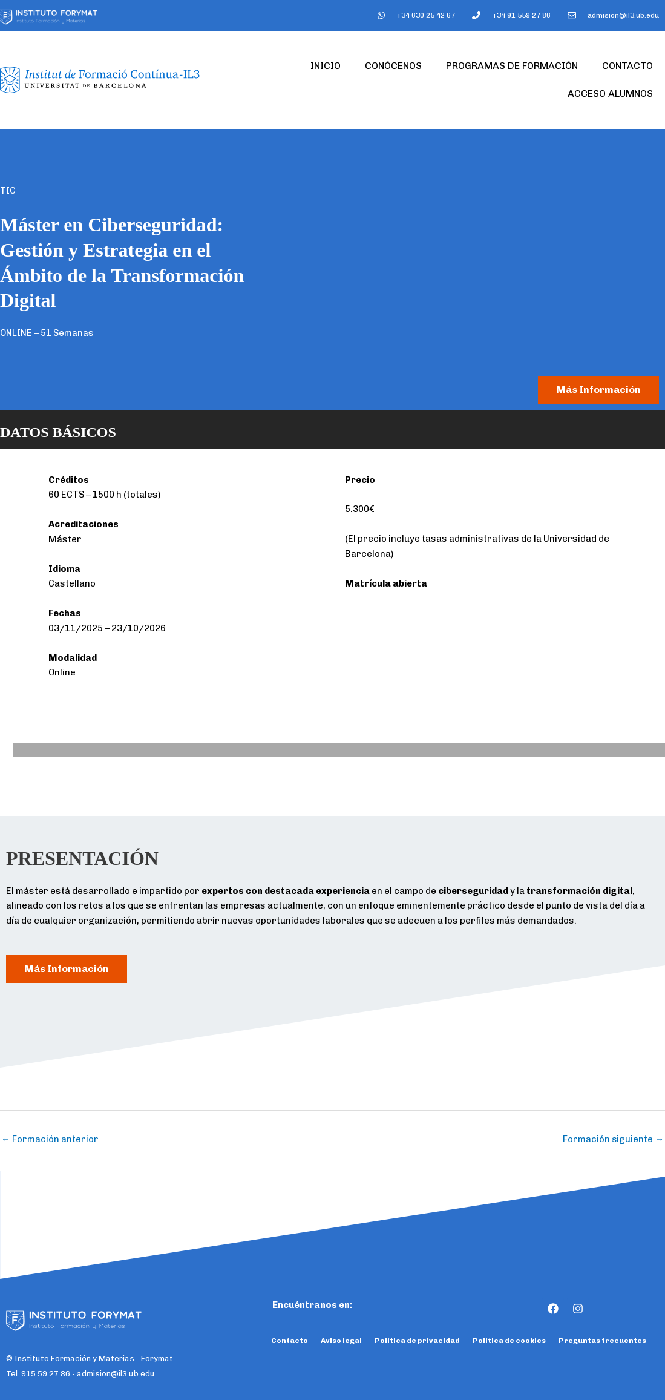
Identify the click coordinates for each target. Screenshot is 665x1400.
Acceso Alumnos (610, 93)
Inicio (325, 65)
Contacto (627, 65)
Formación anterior (50, 1139)
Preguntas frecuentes (602, 1340)
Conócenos (393, 65)
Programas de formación (512, 65)
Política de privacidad (417, 1340)
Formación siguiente (613, 1139)
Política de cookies (509, 1340)
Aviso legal (341, 1340)
